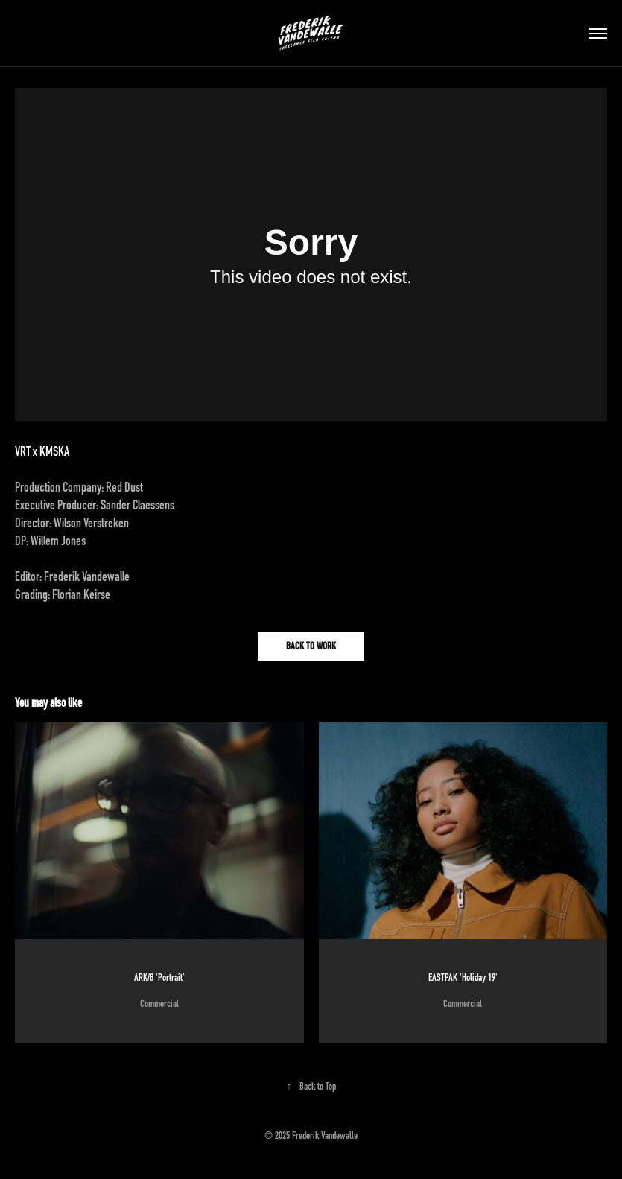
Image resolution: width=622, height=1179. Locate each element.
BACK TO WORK (311, 646)
